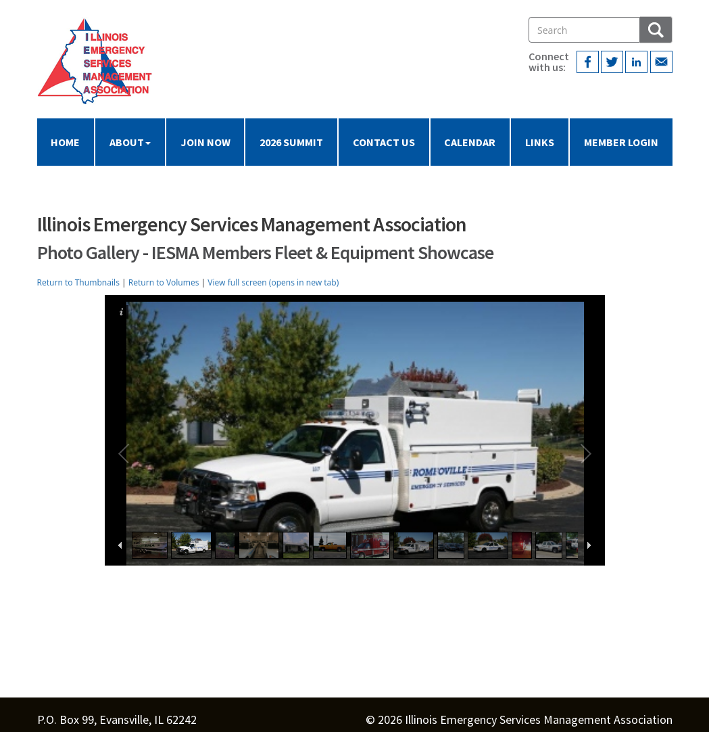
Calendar (469, 142)
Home (65, 142)
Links (539, 142)
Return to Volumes (163, 282)
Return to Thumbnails (78, 282)
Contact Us (384, 142)
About (130, 142)
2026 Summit (291, 142)
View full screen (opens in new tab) (273, 282)
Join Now (205, 142)
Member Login (621, 142)
